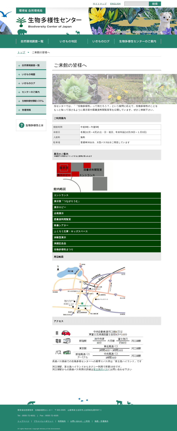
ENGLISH (115, 4)
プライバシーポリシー (43, 421)
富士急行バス (100, 369)
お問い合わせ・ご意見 (80, 421)
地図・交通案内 (101, 421)
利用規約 (62, 421)
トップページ (23, 421)
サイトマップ (100, 4)
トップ (21, 52)
